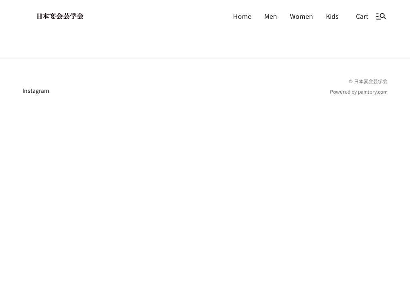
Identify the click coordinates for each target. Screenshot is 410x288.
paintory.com (373, 123)
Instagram (35, 122)
